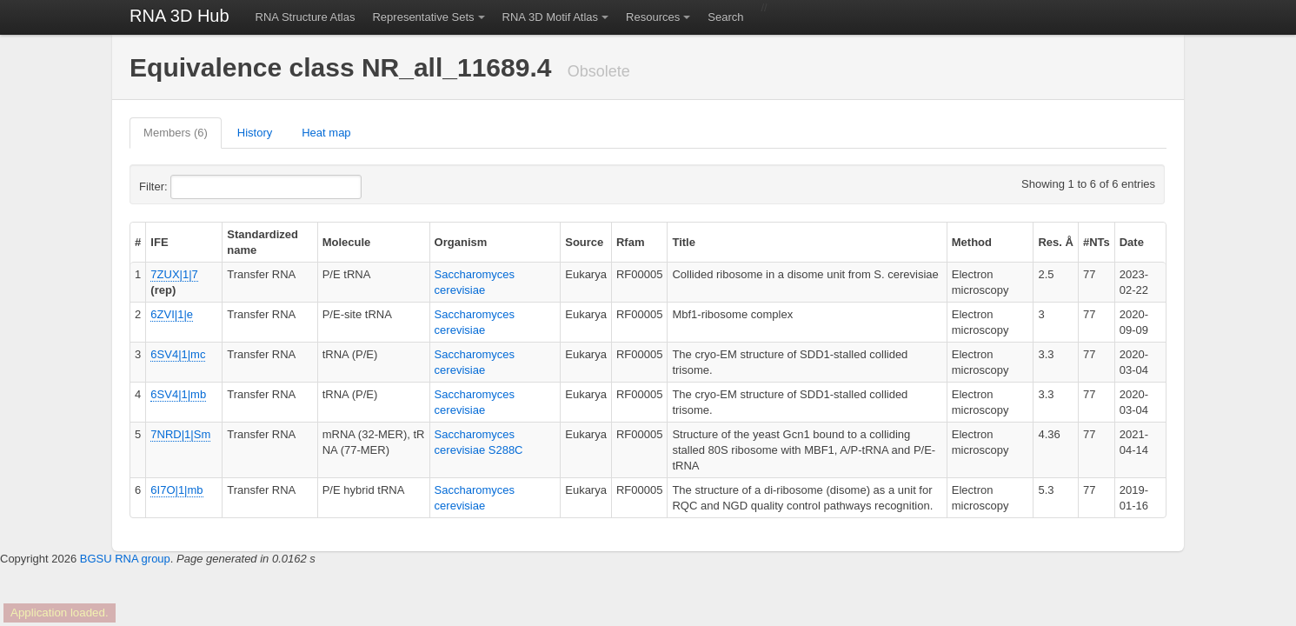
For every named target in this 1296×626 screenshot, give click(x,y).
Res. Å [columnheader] (1055, 242)
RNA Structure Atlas (306, 16)
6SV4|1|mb (178, 394)
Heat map (326, 132)
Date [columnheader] (1132, 242)
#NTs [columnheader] (1096, 242)
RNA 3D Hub (179, 15)
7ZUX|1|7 (173, 274)
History (254, 132)
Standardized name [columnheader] (262, 242)
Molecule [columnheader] (346, 242)
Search (725, 16)
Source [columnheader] (584, 242)
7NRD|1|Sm (180, 434)
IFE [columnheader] (159, 242)
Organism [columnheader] (461, 242)
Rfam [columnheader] (630, 242)
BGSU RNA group (125, 558)
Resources (653, 16)
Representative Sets (423, 16)
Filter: (195, 187)
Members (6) (175, 132)
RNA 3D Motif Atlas (550, 16)
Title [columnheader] (683, 242)
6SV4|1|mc (177, 354)
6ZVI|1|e (171, 314)
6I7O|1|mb (176, 489)
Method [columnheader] (972, 242)
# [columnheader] (138, 242)
